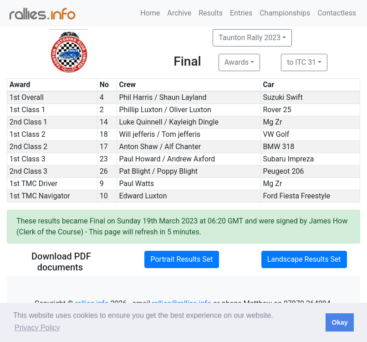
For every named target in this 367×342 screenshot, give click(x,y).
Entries (241, 13)
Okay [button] (339, 322)
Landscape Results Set (304, 259)
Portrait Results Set (181, 259)
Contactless (336, 13)
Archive (179, 13)
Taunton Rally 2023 (249, 37)
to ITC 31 (301, 62)
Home (150, 13)
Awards (236, 62)
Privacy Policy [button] (37, 328)
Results (211, 13)
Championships (285, 13)
